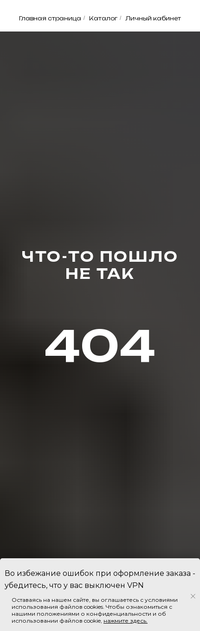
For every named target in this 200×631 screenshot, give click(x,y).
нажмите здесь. (125, 620)
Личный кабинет (153, 18)
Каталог (103, 18)
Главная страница (50, 18)
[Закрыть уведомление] (193, 596)
